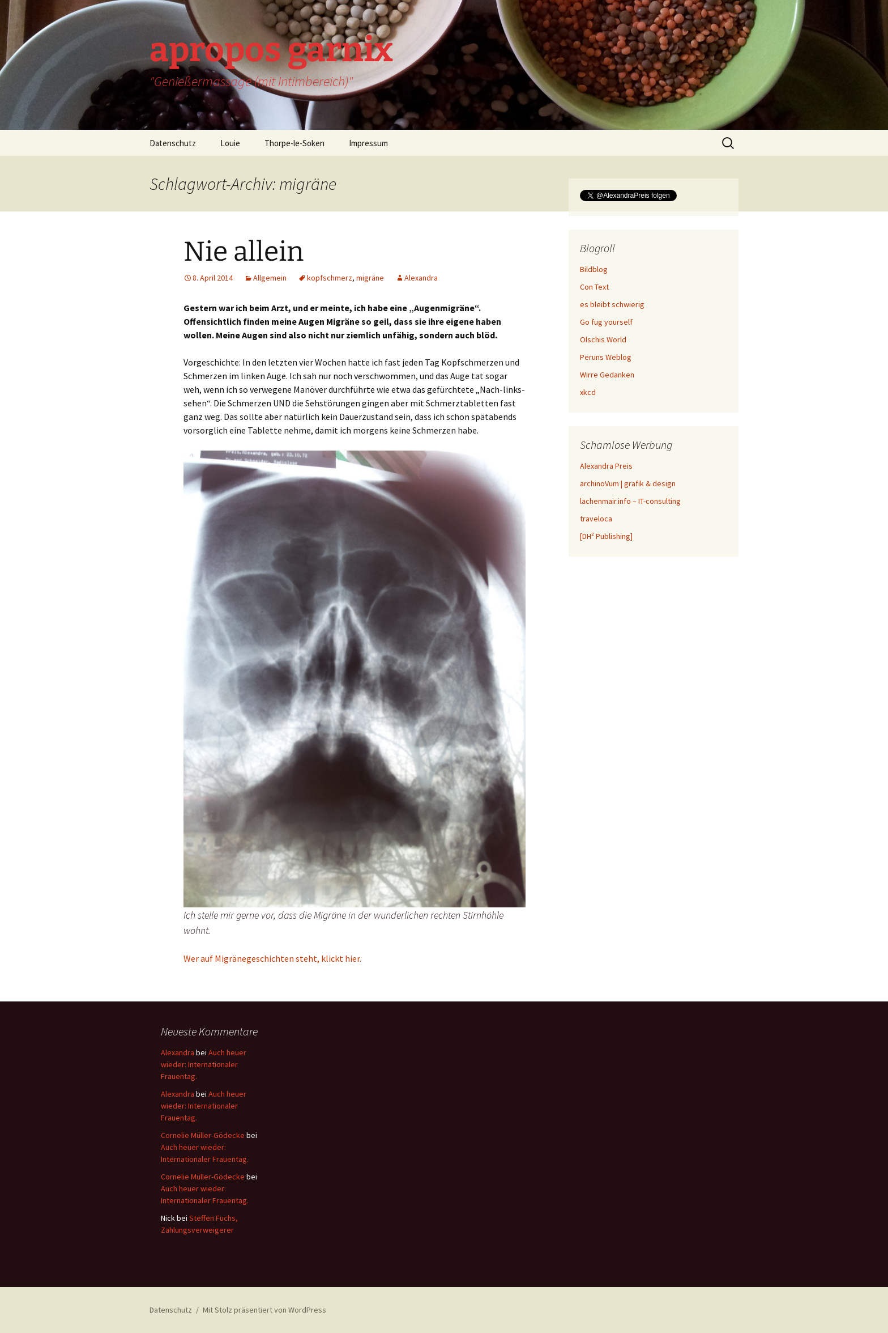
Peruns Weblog (605, 357)
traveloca (596, 518)
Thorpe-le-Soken (294, 143)
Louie (230, 143)
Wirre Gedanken (607, 375)
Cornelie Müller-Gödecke (203, 1135)
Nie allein (243, 251)
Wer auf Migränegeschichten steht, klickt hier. (272, 958)
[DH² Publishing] (606, 536)
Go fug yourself (606, 322)
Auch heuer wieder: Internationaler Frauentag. (203, 1064)
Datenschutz (173, 143)
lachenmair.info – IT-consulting (630, 501)
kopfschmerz (329, 278)
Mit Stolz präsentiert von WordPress (264, 1310)
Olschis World (603, 339)
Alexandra (421, 278)
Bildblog (594, 269)
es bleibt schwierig (612, 304)
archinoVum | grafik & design (628, 483)
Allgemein (270, 278)
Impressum (368, 143)
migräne (370, 278)
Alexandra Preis (606, 466)
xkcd (588, 392)
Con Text (594, 287)
